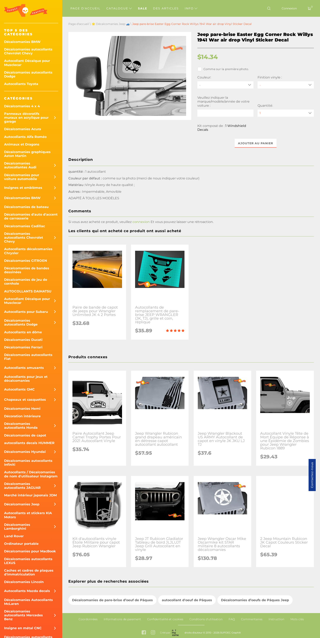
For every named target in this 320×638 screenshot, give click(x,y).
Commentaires (251, 619)
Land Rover (14, 536)
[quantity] (286, 113)
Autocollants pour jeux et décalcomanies (26, 379)
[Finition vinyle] (286, 84)
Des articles (166, 8)
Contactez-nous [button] (312, 475)
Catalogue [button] (119, 8)
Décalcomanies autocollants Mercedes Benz (23, 615)
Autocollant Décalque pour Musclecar (27, 63)
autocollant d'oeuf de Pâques (187, 600)
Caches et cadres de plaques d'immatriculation (28, 572)
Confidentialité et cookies (165, 619)
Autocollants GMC (19, 389)
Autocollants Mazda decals (27, 591)
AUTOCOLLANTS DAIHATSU (27, 291)
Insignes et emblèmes (23, 188)
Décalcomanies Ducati (23, 340)
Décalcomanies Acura (22, 129)
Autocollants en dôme (23, 332)
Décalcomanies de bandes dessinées (26, 270)
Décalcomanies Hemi (22, 409)
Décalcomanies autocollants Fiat (28, 357)
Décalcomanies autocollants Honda (21, 426)
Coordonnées (88, 619)
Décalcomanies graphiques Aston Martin (27, 154)
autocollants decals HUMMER (29, 443)
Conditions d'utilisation (205, 619)
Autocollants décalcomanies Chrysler (28, 251)
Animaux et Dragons (21, 144)
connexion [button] (141, 222)
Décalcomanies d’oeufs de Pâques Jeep (255, 600)
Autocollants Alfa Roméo (25, 137)
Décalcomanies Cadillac (24, 226)
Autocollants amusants (24, 368)
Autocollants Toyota (21, 84)
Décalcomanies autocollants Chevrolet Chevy (28, 51)
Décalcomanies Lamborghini (17, 527)
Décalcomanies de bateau (26, 207)
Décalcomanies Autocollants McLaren (28, 602)
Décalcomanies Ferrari (23, 347)
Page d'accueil (85, 8)
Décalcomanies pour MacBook (30, 551)
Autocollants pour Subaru (26, 312)
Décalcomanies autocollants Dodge (28, 74)
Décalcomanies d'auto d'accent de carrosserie (31, 216)
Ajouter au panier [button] (255, 143)
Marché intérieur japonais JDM (30, 495)
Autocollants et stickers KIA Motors (28, 515)
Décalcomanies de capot (25, 435)
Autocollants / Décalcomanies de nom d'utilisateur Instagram (31, 474)
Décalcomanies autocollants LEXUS (28, 561)
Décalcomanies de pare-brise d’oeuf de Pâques (112, 600)
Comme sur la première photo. (223, 69)
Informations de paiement (122, 619)
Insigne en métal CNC (23, 628)
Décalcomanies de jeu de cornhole (25, 281)
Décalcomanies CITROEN (25, 261)
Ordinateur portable (21, 544)
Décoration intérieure (22, 416)
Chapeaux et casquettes (25, 400)
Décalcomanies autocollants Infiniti (28, 463)
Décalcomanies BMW (22, 42)
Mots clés (297, 619)
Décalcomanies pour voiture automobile (21, 177)
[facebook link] (144, 632)
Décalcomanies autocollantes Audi (20, 165)
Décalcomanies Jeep (21, 504)
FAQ (232, 619)
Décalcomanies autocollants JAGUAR (22, 486)
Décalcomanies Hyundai (25, 452)
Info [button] (191, 8)
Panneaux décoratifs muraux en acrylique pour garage (26, 117)
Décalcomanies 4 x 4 (22, 106)
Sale (142, 8)
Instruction (276, 619)
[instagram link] (153, 632)
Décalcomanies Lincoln (24, 582)
